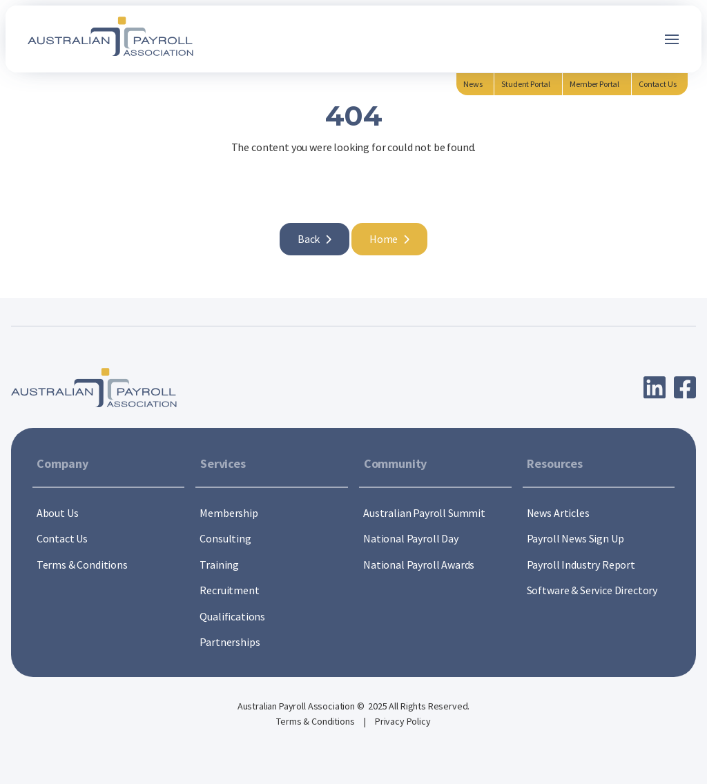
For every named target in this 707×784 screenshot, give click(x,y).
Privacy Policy (403, 721)
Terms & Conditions (316, 721)
